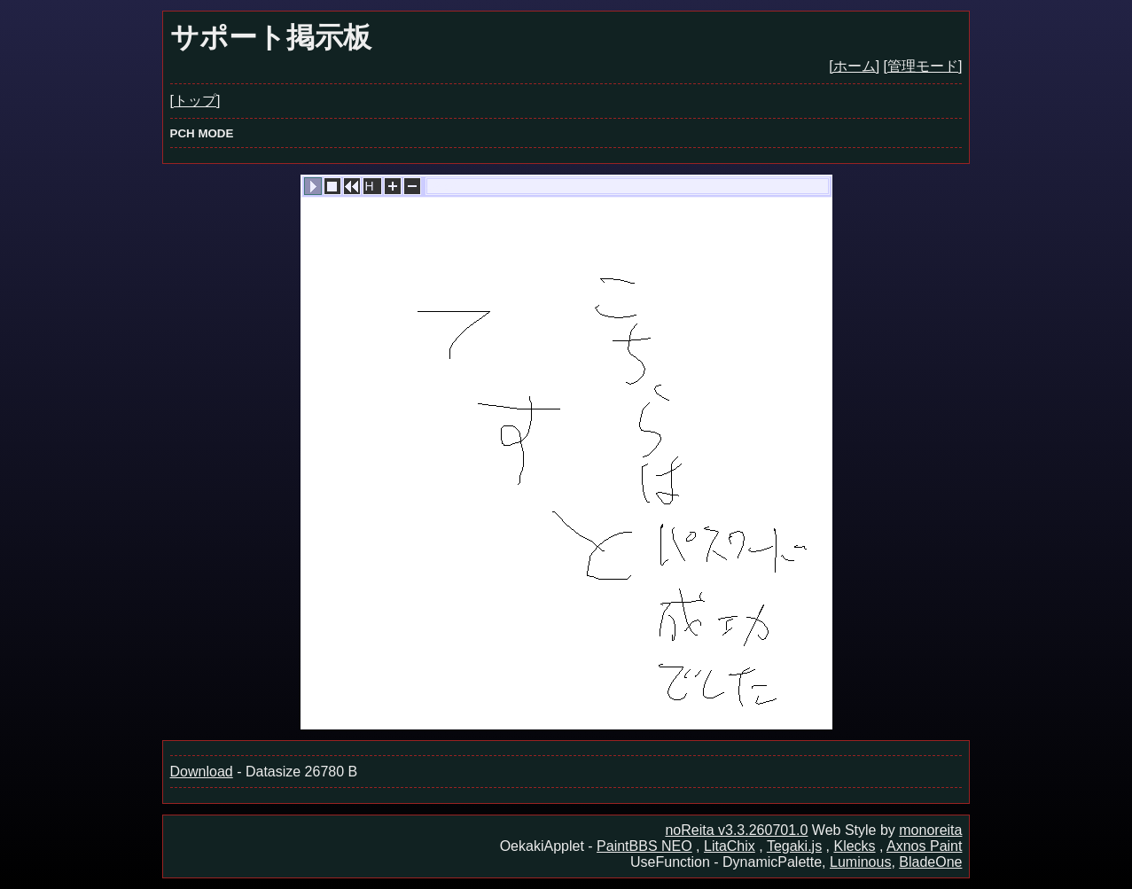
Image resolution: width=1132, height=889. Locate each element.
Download (201, 771)
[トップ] (195, 100)
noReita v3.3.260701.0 (736, 830)
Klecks (854, 846)
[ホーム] (854, 66)
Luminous (860, 862)
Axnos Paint (924, 846)
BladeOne (930, 862)
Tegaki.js (794, 846)
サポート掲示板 (270, 37)
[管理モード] (923, 66)
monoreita (930, 830)
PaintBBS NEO (644, 846)
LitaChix (729, 846)
